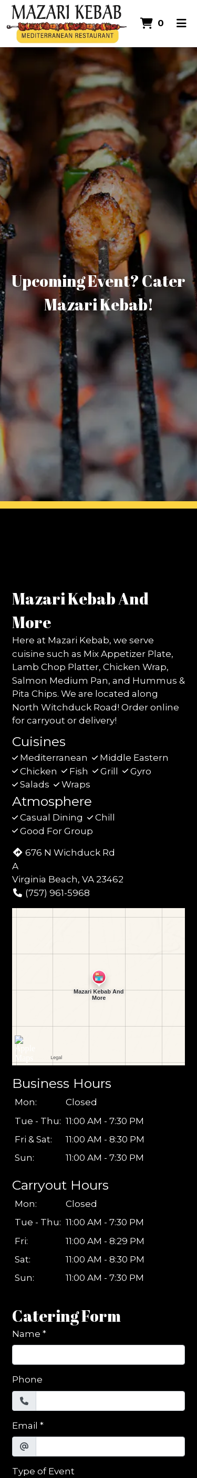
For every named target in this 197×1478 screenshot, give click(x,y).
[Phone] (110, 1401)
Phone (27, 1379)
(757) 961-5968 (51, 893)
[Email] (110, 1447)
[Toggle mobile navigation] (181, 23)
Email (25, 1425)
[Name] (98, 1355)
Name (26, 1334)
